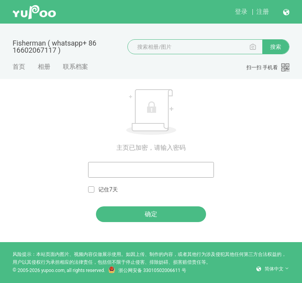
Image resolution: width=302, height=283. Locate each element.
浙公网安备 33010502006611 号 (147, 270)
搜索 (275, 47)
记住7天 (103, 189)
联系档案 (75, 66)
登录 (241, 11)
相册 (44, 66)
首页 (19, 66)
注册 (262, 11)
